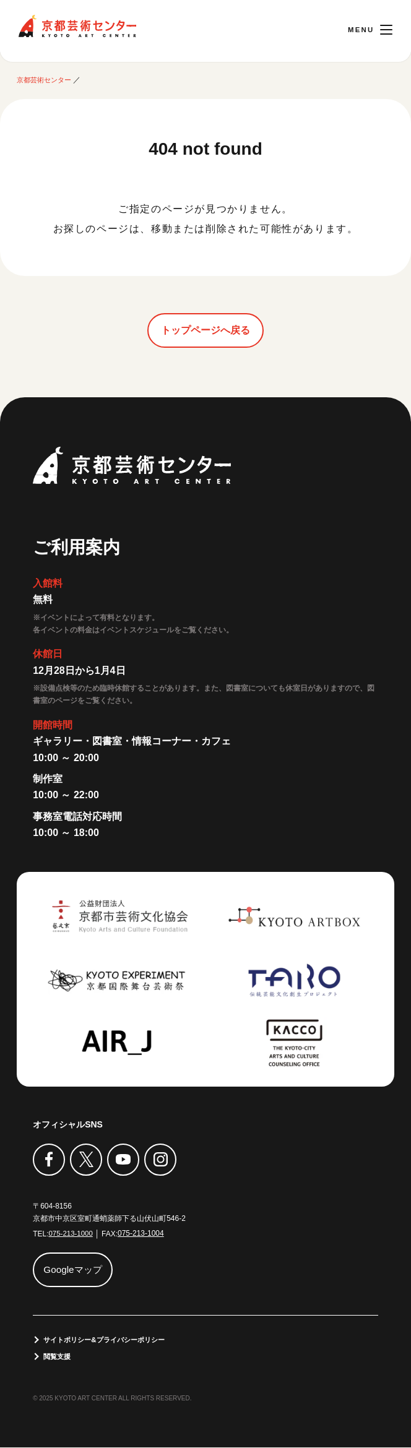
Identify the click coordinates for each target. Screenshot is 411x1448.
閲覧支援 (59, 1357)
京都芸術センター (77, 26)
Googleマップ (75, 1269)
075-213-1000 (71, 1233)
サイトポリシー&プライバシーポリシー (110, 1339)
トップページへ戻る (205, 330)
